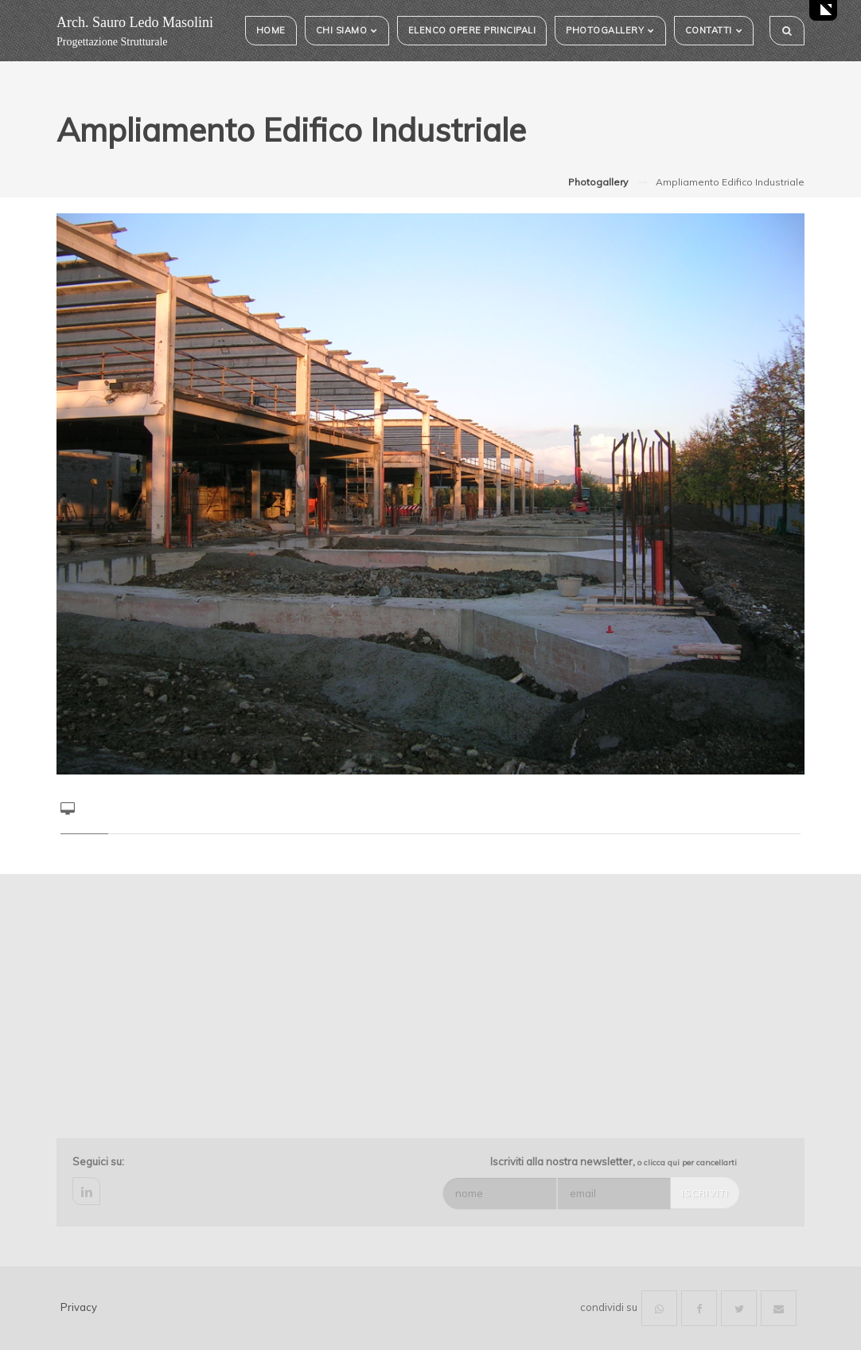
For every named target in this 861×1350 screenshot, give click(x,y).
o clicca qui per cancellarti (687, 1162)
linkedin (86, 1191)
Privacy (78, 1307)
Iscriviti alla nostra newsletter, (613, 1161)
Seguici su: (98, 1161)
